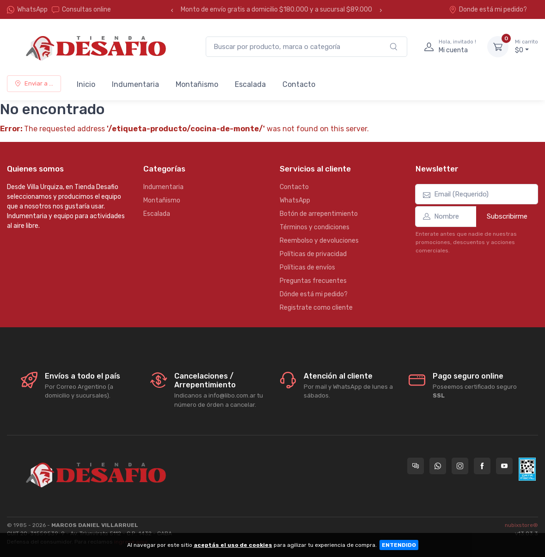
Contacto (298, 84)
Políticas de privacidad (313, 254)
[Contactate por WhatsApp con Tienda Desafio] (437, 466)
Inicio (86, 84)
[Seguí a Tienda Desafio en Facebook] (482, 466)
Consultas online (81, 9)
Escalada (250, 84)
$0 (526, 46)
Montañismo (197, 84)
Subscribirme (507, 216)
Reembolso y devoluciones (319, 241)
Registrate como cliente (316, 308)
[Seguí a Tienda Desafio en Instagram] (460, 466)
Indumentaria (135, 84)
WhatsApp (32, 9)
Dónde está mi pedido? (314, 294)
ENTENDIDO (398, 545)
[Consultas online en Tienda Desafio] (415, 466)
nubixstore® (521, 525)
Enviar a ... (34, 83)
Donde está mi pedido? (488, 9)
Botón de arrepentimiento (319, 214)
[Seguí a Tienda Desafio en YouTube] (504, 466)
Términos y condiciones (314, 227)
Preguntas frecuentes (313, 281)
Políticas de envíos (307, 267)
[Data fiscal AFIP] (527, 469)
